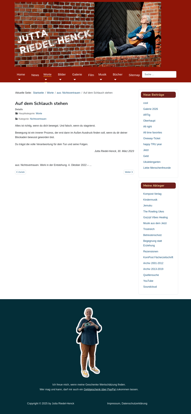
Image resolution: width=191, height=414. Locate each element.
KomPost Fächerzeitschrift (158, 257)
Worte (47, 74)
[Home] (19, 79)
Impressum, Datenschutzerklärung (127, 403)
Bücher (117, 74)
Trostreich (149, 229)
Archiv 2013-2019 (153, 269)
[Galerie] (74, 79)
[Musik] (100, 79)
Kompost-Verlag (152, 193)
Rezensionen (150, 251)
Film (91, 75)
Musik (102, 74)
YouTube (148, 280)
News (35, 75)
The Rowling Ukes (153, 211)
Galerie (77, 74)
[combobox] (159, 74)
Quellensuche (151, 275)
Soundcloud (150, 286)
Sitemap (134, 75)
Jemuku (147, 205)
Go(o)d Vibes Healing (155, 217)
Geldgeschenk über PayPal (100, 389)
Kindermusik (150, 199)
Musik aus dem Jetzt (155, 223)
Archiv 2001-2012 (153, 263)
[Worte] (45, 79)
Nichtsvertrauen (38, 119)
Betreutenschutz (152, 235)
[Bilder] (60, 79)
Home (21, 74)
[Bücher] (114, 79)
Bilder (62, 74)
